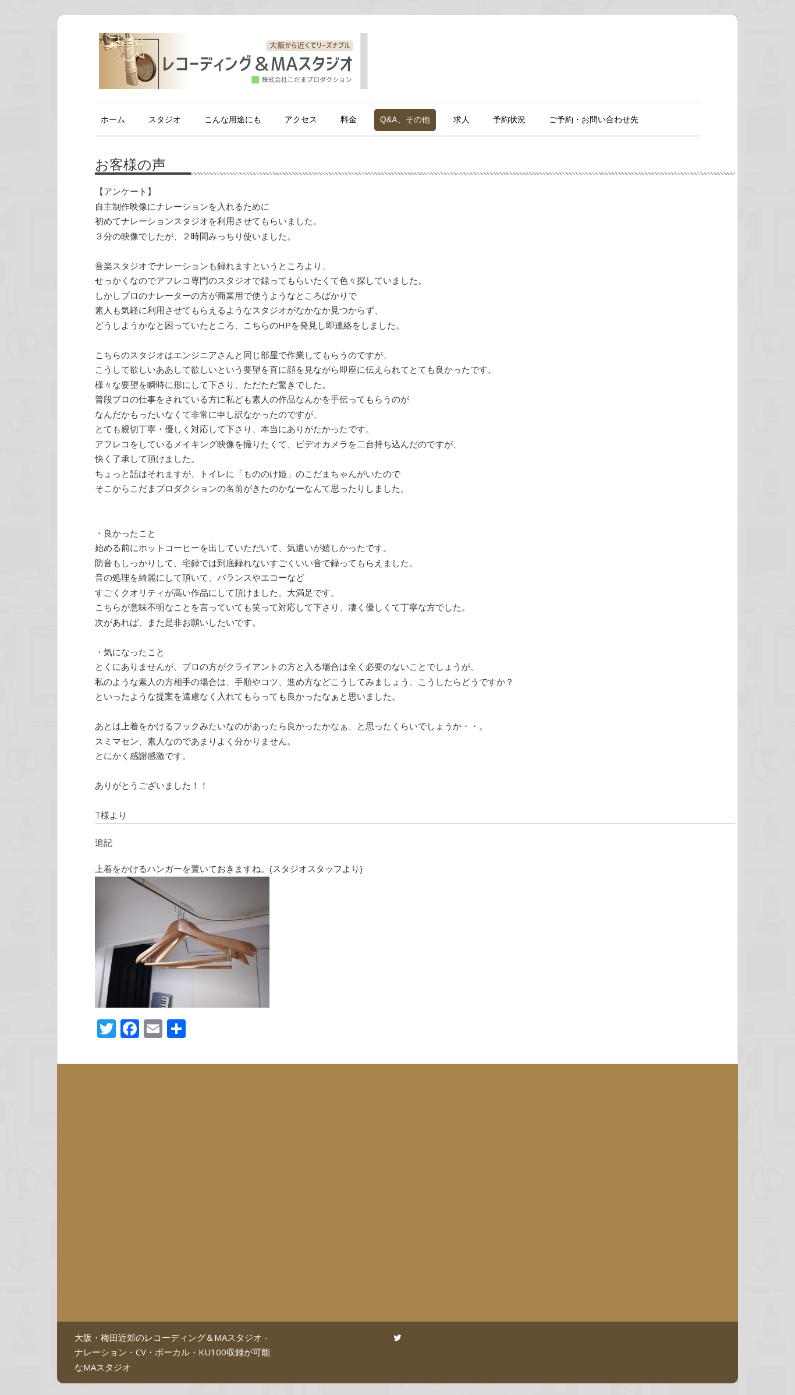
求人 (461, 119)
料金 (348, 119)
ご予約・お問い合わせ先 (593, 119)
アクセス (301, 119)
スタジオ (164, 119)
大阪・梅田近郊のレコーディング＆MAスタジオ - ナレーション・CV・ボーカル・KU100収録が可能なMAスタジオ (172, 1352)
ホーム (113, 119)
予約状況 (509, 119)
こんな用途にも (232, 119)
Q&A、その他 (405, 119)
